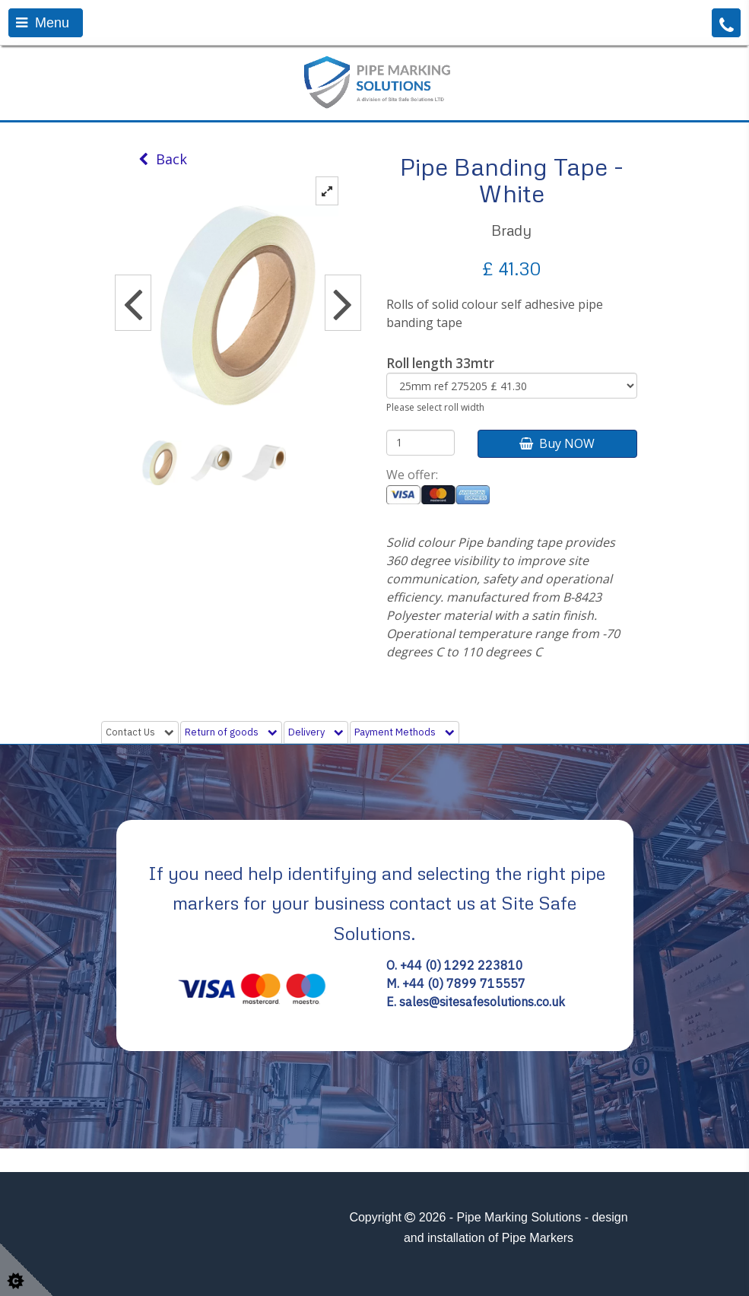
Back (162, 159)
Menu (42, 22)
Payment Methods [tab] (404, 732)
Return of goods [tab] (231, 732)
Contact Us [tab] (140, 732)
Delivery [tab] (316, 732)
